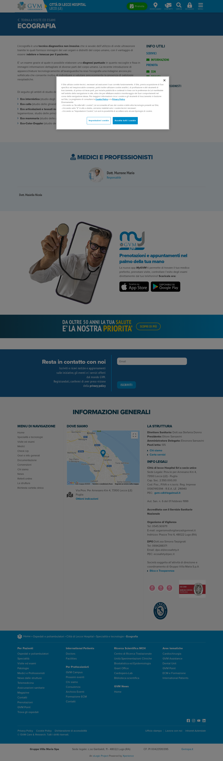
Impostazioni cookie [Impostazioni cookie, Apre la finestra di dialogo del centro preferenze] (99, 120)
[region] (112, 103)
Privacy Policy (118, 99)
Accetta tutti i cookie (125, 120)
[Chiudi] (164, 80)
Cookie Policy (101, 99)
